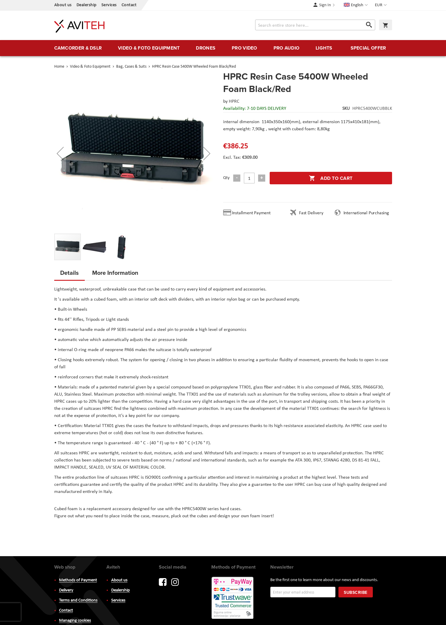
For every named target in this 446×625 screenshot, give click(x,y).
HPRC (234, 101)
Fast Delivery (311, 213)
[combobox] (315, 25)
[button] (381, 5)
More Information (115, 272)
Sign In (325, 5)
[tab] (69, 274)
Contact (129, 5)
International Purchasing (367, 213)
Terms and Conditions (78, 600)
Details (69, 272)
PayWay (233, 598)
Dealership (86, 5)
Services (109, 5)
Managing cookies (75, 620)
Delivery (66, 590)
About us (63, 5)
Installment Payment (252, 213)
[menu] (223, 48)
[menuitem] (78, 48)
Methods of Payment (78, 580)
